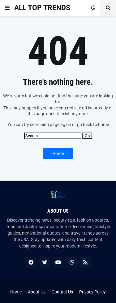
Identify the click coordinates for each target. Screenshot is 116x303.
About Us (36, 291)
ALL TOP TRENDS (42, 8)
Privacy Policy (92, 291)
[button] (7, 8)
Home (58, 153)
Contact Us (62, 291)
